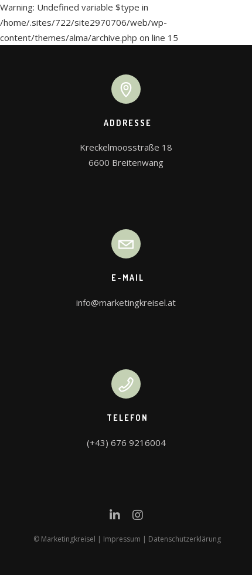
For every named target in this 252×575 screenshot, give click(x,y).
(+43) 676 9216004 (126, 442)
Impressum (122, 539)
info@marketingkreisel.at (126, 302)
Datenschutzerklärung (184, 539)
